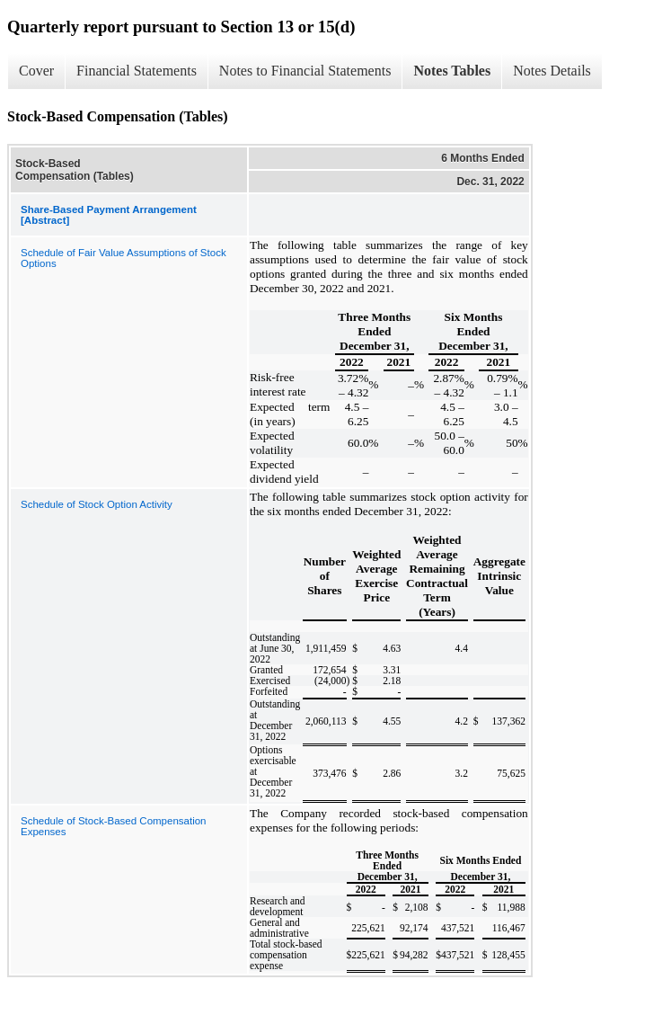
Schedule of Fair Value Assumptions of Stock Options (123, 258)
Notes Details (552, 70)
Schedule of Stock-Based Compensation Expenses (113, 826)
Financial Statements (136, 70)
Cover (36, 70)
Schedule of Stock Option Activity (96, 504)
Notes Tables (451, 70)
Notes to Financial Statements (305, 70)
